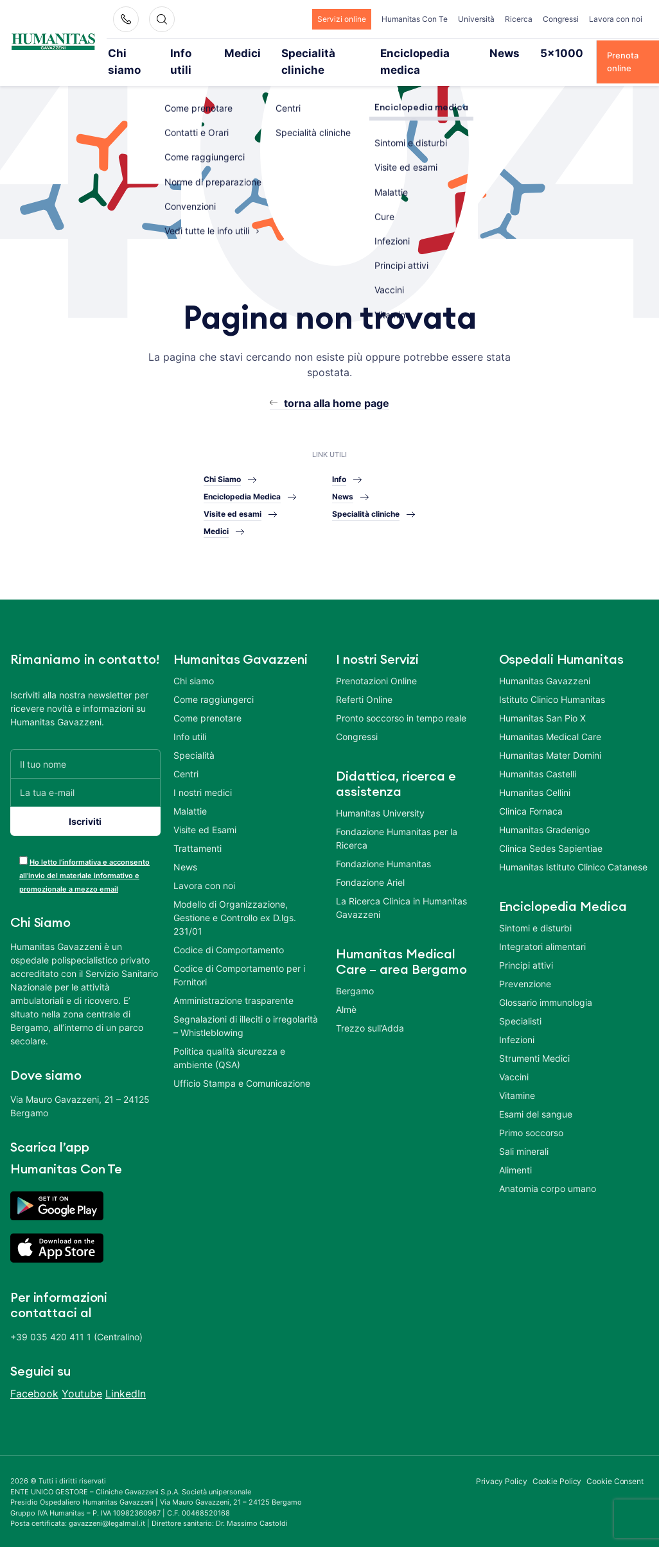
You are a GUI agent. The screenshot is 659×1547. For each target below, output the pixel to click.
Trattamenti (197, 830)
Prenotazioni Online (376, 663)
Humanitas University (380, 795)
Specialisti (520, 1003)
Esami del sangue (535, 1096)
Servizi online (341, 19)
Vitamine (517, 1078)
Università (476, 19)
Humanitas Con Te (415, 19)
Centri (185, 756)
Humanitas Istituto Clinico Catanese (573, 849)
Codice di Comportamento (228, 932)
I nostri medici (202, 775)
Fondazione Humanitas (383, 846)
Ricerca (518, 19)
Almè (346, 992)
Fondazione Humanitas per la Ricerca (396, 821)
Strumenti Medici (534, 1040)
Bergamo (355, 973)
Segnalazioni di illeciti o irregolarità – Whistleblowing (245, 1008)
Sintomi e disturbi (535, 910)
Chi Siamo (222, 461)
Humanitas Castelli (537, 756)
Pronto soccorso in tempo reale (401, 700)
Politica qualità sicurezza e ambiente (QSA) (229, 1040)
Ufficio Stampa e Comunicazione (241, 1065)
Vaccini (514, 1059)
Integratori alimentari (542, 929)
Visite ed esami (232, 496)
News (484, 53)
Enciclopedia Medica (242, 478)
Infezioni (516, 1022)
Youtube (82, 1376)
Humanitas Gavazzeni (544, 663)
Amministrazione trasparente (233, 983)
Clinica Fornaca (531, 793)
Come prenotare (207, 700)
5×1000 (532, 53)
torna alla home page (336, 385)
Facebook (34, 1376)
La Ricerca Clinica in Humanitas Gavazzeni (401, 890)
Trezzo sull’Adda (370, 1010)
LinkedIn (125, 1376)
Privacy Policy (501, 1464)
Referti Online (364, 682)
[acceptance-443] (23, 843)
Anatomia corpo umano (547, 1171)
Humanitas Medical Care (550, 719)
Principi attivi (526, 947)
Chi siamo (142, 53)
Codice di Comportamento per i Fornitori (239, 958)
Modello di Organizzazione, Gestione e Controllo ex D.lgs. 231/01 (234, 900)
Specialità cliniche (317, 53)
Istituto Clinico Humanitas (552, 682)
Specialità (194, 737)
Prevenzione (525, 966)
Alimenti (515, 1152)
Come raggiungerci (213, 682)
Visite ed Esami (204, 812)
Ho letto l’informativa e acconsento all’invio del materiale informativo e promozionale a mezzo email (84, 858)
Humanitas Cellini (534, 775)
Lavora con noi (615, 19)
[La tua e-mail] (85, 775)
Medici (248, 53)
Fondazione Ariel (370, 865)
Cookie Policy (557, 1464)
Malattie (190, 793)
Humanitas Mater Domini (550, 737)
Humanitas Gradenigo (544, 812)
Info (339, 461)
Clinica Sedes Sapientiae (550, 830)
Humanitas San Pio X (542, 700)
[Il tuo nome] (85, 746)
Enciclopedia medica (413, 53)
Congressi (561, 19)
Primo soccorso (531, 1115)
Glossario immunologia (545, 985)
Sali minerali (524, 1133)
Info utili (198, 53)
